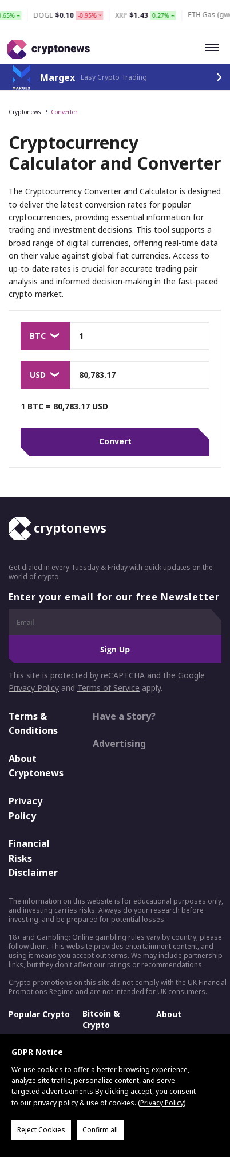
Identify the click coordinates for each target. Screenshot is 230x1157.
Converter (64, 112)
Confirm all (100, 1130)
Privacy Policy (25, 808)
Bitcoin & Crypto (101, 1019)
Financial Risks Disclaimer (33, 859)
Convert (115, 441)
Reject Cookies (41, 1130)
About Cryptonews (36, 766)
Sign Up (115, 649)
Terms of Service (108, 688)
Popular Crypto (39, 1014)
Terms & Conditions (33, 723)
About (168, 1014)
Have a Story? (124, 716)
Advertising (119, 744)
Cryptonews (25, 112)
